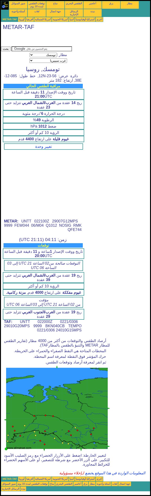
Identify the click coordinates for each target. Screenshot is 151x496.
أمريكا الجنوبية (60, 19)
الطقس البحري (74, 3)
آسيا (72, 19)
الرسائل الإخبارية (74, 13)
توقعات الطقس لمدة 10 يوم (37, 5)
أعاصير (92, 3)
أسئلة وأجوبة (18, 11)
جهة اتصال (55, 11)
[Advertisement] (56, 39)
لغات (36, 11)
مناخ (55, 3)
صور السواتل (18, 3)
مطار (129, 3)
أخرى (99, 19)
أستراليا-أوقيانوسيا (85, 19)
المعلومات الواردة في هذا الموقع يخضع (114, 473)
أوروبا (21, 19)
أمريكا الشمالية (43, 19)
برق (111, 3)
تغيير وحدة (43, 147)
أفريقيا (29, 19)
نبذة (93, 11)
